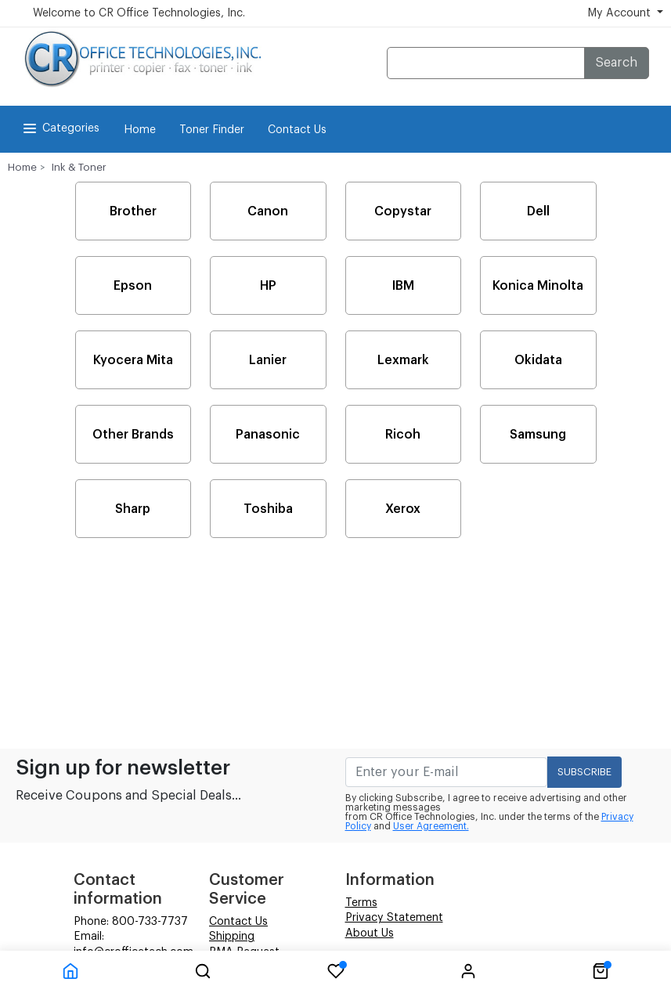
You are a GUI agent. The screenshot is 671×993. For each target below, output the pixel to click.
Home (140, 130)
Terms (361, 902)
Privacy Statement (394, 917)
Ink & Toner (79, 167)
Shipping (231, 936)
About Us (369, 933)
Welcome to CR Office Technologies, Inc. (139, 13)
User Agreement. (431, 826)
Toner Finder (211, 130)
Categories (59, 128)
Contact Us (297, 130)
